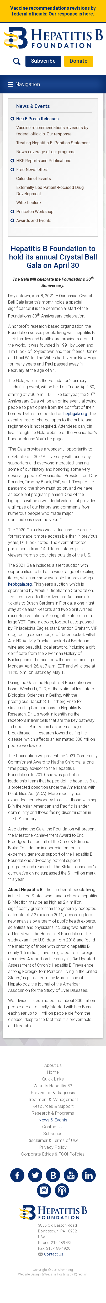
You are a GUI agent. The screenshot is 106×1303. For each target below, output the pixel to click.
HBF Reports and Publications (43, 160)
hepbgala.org (75, 413)
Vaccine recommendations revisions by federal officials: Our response (52, 130)
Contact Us (53, 1126)
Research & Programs (53, 1113)
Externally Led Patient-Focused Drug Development (50, 190)
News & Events (33, 106)
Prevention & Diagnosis (53, 1092)
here (88, 14)
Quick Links (53, 1079)
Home (53, 1072)
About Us (53, 1065)
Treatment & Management (53, 1099)
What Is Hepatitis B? (53, 1085)
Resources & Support (53, 1106)
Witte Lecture (28, 202)
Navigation (27, 84)
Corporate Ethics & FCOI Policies (52, 1154)
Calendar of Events (33, 178)
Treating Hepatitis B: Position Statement (53, 142)
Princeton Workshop (35, 211)
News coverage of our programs (46, 151)
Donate (78, 61)
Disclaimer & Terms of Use (53, 1140)
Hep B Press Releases (37, 118)
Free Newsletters (32, 169)
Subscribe (43, 61)
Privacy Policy (53, 1147)
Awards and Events (33, 220)
